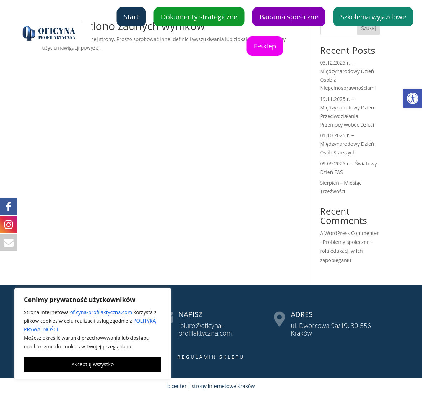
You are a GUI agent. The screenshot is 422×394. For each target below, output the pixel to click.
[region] (92, 334)
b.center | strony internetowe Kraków (211, 386)
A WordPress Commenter (349, 233)
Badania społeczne (289, 16)
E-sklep (265, 46)
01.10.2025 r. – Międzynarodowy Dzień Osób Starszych (347, 144)
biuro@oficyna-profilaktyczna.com (205, 329)
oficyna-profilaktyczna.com (101, 312)
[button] (412, 98)
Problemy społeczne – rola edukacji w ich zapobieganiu (347, 251)
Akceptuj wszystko (93, 364)
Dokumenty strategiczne (199, 16)
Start (131, 16)
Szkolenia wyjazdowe (373, 16)
